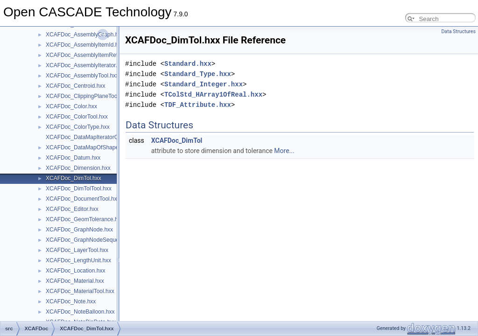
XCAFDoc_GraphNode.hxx (79, 229)
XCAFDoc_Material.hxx (75, 281)
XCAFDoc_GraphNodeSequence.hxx (92, 240)
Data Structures (458, 31)
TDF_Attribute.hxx (197, 104)
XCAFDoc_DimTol (177, 140)
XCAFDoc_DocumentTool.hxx (83, 199)
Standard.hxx (187, 63)
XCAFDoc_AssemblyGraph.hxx (85, 34)
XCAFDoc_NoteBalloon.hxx (80, 311)
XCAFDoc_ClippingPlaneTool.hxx (87, 96)
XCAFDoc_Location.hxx (75, 270)
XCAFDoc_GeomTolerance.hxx (85, 219)
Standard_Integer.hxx (203, 84)
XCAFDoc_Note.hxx (71, 301)
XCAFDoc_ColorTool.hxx (77, 116)
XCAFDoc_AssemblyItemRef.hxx (87, 55)
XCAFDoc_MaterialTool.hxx (80, 291)
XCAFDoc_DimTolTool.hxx (79, 188)
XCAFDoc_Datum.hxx (73, 157)
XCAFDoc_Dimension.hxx (78, 168)
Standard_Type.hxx (197, 74)
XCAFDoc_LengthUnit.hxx (78, 260)
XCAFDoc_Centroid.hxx (75, 86)
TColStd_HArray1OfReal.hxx (213, 94)
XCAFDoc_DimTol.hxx (73, 178)
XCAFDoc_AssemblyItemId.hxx (85, 45)
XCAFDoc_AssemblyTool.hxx (82, 75)
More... (284, 150)
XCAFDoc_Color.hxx (71, 106)
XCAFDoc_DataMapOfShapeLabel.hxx (94, 147)
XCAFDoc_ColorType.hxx (78, 127)
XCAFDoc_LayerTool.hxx (77, 250)
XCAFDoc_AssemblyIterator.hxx (86, 65)
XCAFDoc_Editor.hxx (72, 209)
